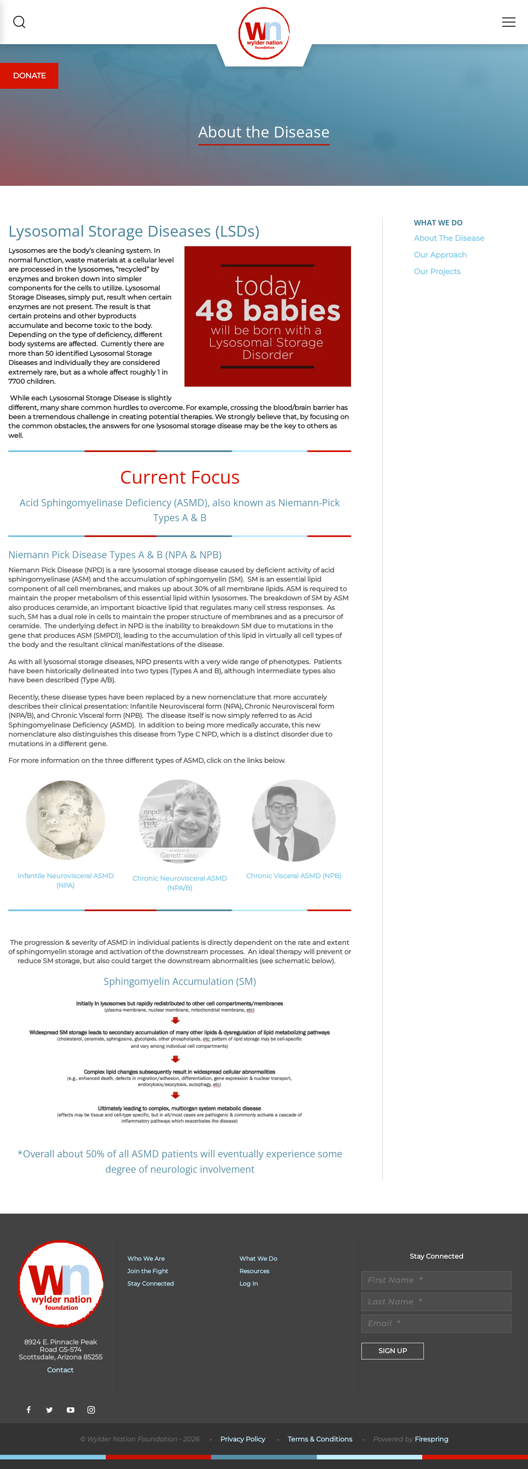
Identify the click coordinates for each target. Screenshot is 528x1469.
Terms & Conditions (320, 1449)
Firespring (431, 1449)
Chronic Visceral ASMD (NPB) (293, 885)
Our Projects (437, 281)
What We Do (258, 1268)
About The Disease (449, 247)
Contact (60, 1380)
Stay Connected (150, 1293)
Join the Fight (147, 1280)
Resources (254, 1280)
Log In (248, 1293)
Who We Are (145, 1268)
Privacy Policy (242, 1449)
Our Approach (440, 264)
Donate (29, 75)
